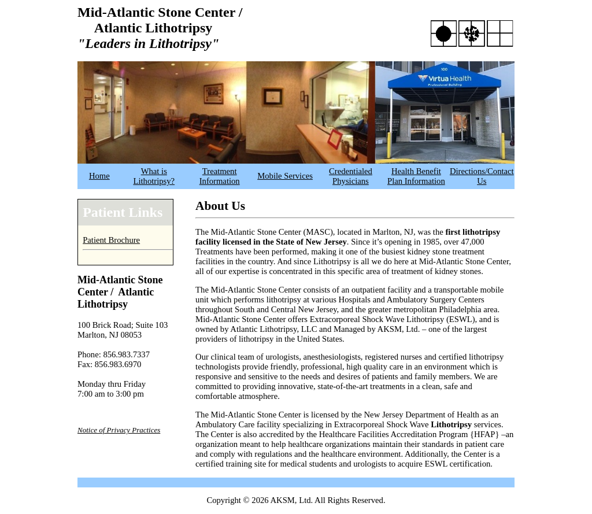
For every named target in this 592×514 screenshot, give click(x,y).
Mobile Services (285, 175)
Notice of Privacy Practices (118, 430)
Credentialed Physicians (350, 176)
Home (99, 175)
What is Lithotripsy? (154, 176)
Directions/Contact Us (482, 176)
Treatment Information (219, 176)
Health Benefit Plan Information (416, 176)
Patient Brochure (111, 240)
